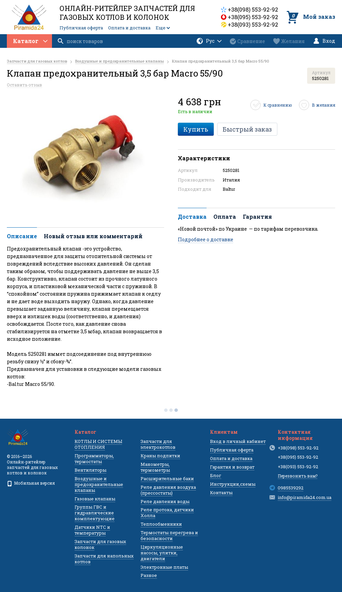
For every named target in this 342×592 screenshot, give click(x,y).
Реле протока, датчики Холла (167, 513)
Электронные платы (164, 567)
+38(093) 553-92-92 (253, 24)
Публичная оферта (81, 28)
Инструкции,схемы (232, 484)
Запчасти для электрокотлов (158, 444)
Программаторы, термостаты (94, 459)
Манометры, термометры (155, 467)
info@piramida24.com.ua (304, 497)
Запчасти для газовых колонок (100, 544)
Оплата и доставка (129, 28)
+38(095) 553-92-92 (253, 17)
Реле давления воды (165, 501)
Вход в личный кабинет (238, 441)
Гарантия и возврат (232, 467)
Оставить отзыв (24, 85)
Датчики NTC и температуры (92, 530)
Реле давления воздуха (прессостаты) (168, 490)
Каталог (30, 40)
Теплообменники (161, 524)
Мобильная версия (31, 483)
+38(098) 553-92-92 (253, 9)
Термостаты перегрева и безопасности (169, 535)
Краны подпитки (160, 456)
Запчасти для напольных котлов (104, 559)
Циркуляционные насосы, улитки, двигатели (162, 553)
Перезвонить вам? (297, 476)
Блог (215, 475)
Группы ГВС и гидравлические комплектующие (95, 513)
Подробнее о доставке (205, 239)
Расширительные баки (167, 478)
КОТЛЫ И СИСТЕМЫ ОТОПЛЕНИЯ (98, 444)
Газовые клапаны (95, 499)
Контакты (221, 492)
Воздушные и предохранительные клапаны (99, 484)
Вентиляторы (90, 470)
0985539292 (290, 488)
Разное (149, 575)
